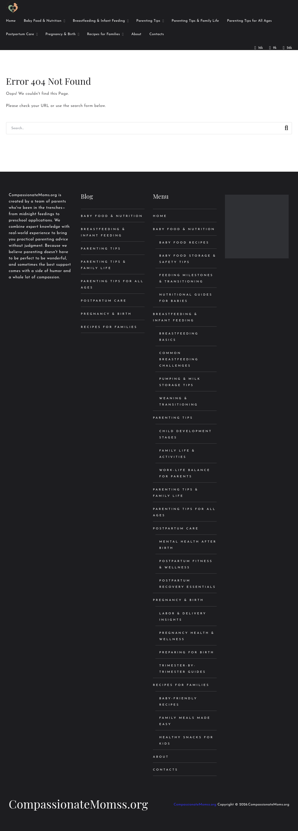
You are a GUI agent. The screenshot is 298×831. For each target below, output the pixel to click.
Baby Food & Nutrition (112, 216)
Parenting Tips (101, 248)
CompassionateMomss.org (78, 804)
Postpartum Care (104, 300)
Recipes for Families (109, 327)
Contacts (165, 769)
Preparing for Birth (186, 652)
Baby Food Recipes (184, 242)
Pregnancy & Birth (106, 314)
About (161, 756)
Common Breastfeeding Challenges (179, 359)
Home (160, 216)
